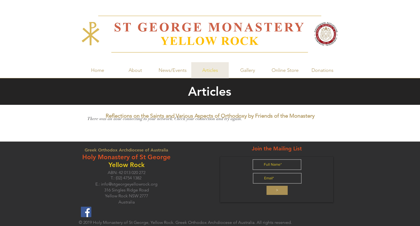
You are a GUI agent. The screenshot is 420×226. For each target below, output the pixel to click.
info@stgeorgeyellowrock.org (129, 184)
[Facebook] (86, 212)
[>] (277, 190)
